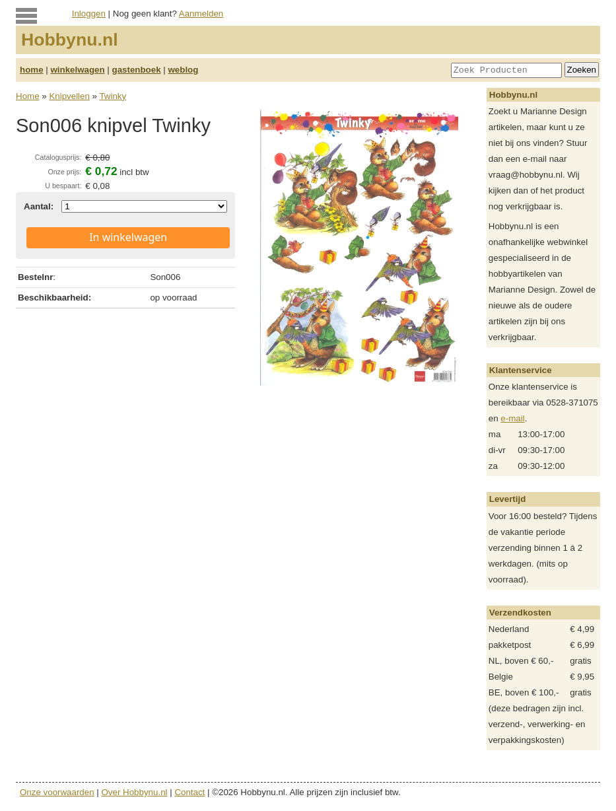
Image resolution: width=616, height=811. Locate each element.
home (32, 70)
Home (28, 96)
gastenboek (136, 70)
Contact (189, 792)
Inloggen (89, 13)
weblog (183, 70)
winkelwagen (77, 70)
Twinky (112, 96)
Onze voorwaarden (57, 792)
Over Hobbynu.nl (135, 792)
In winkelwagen (128, 237)
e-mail (512, 418)
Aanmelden (201, 13)
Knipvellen (69, 96)
